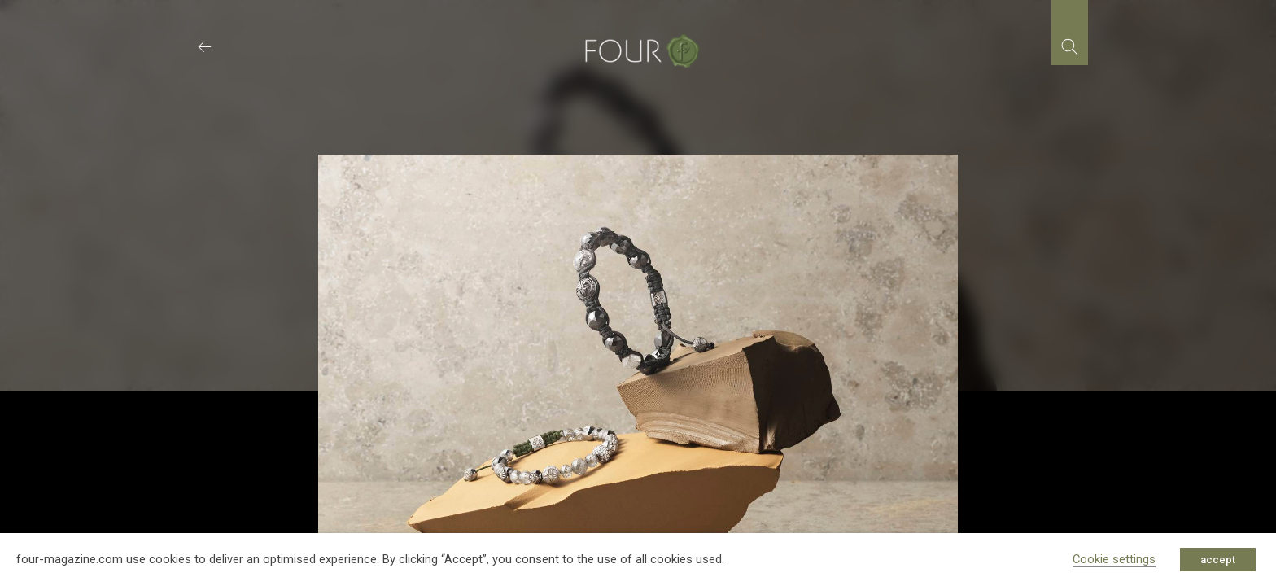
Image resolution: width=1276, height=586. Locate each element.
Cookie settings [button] (1114, 559)
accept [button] (1217, 559)
